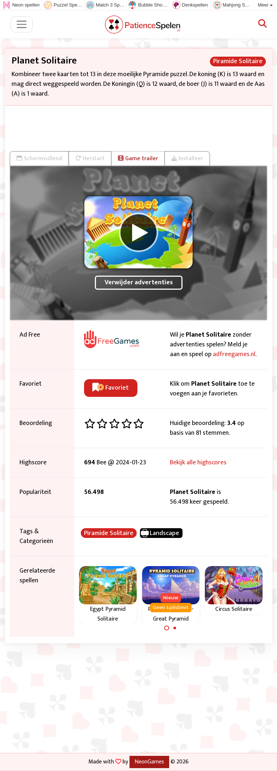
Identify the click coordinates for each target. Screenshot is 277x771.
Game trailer (138, 158)
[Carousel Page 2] (174, 628)
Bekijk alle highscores (198, 462)
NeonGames (149, 761)
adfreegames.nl (234, 354)
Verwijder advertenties (139, 282)
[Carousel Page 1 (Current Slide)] (166, 628)
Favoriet (110, 387)
